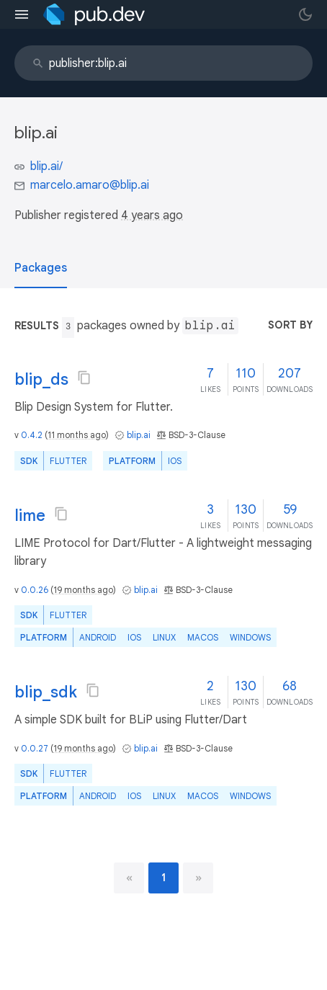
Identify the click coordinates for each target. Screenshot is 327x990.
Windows (250, 637)
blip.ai (139, 434)
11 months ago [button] (77, 434)
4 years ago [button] (152, 215)
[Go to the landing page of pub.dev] (94, 14)
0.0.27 (34, 748)
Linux (164, 637)
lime (29, 515)
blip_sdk (45, 692)
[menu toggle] (21, 14)
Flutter (68, 460)
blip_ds (41, 379)
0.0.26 (34, 589)
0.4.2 (31, 434)
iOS (175, 460)
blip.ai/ (46, 166)
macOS (202, 637)
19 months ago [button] (83, 589)
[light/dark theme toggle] (305, 14)
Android (97, 637)
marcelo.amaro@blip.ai (89, 185)
